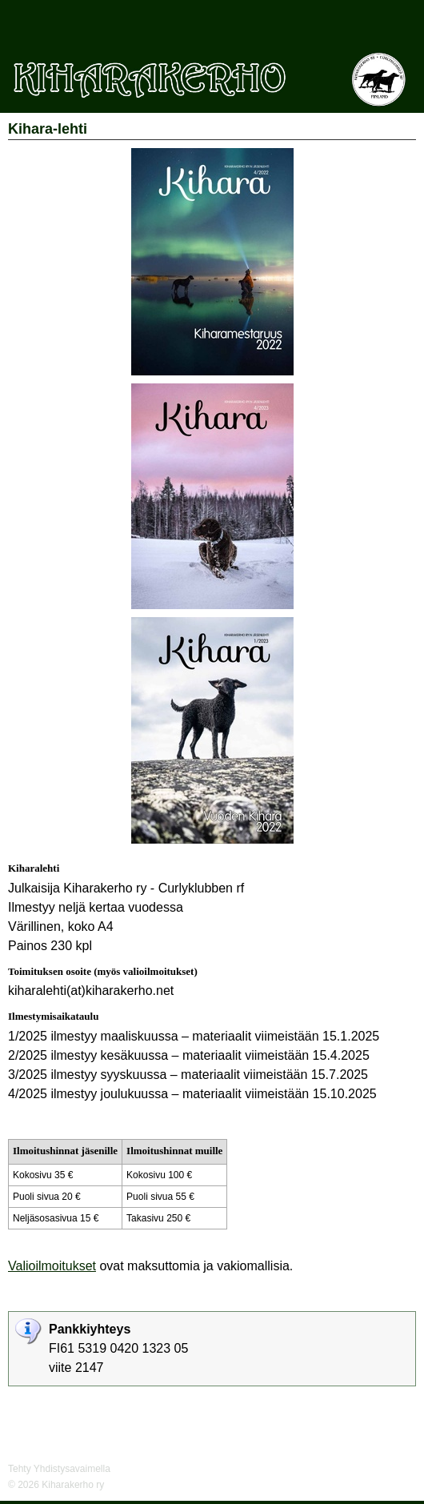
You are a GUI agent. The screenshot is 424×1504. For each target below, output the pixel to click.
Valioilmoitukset (52, 1266)
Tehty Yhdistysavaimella (59, 1468)
